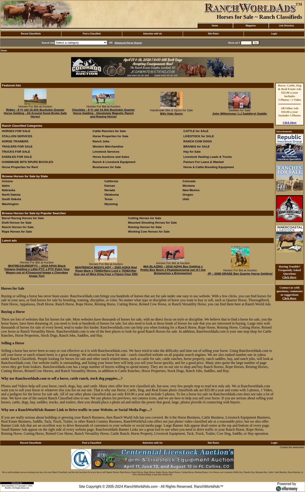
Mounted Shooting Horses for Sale (152, 222)
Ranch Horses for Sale (18, 227)
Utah (185, 199)
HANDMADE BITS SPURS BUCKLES (27, 162)
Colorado (189, 181)
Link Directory (286, 25)
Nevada (109, 190)
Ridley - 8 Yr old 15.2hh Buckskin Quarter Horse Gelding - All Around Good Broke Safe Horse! (35, 113)
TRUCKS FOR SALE (16, 151)
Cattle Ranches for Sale (109, 131)
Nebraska (8, 190)
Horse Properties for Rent (20, 167)
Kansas (109, 185)
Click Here (290, 122)
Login (274, 33)
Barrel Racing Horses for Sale (23, 218)
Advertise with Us (152, 33)
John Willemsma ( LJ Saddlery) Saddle (239, 113)
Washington (10, 204)
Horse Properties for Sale (110, 136)
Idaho (6, 185)
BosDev (8, 488)
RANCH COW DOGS (197, 141)
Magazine (251, 25)
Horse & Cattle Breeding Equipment (208, 167)
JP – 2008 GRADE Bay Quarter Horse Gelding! (240, 273)
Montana (188, 185)
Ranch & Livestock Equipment (114, 162)
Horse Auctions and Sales (111, 156)
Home (215, 25)
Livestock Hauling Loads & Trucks (207, 156)
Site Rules (213, 33)
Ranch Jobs (101, 141)
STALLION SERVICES (17, 136)
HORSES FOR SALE (16, 131)
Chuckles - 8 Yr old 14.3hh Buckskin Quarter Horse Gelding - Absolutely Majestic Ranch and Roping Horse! (103, 113)
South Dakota (11, 199)
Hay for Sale (192, 151)
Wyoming (111, 204)
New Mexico (190, 190)
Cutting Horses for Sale (144, 218)
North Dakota (11, 194)
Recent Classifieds (31, 33)
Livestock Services (106, 151)
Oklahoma (111, 194)
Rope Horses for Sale (17, 231)
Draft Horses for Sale (17, 222)
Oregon (187, 194)
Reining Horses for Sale (145, 227)
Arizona (7, 181)
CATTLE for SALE (195, 131)
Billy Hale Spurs (171, 113)
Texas (108, 199)
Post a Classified (92, 33)
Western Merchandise (108, 146)
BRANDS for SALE (196, 146)
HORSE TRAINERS (15, 141)
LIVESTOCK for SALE (198, 136)
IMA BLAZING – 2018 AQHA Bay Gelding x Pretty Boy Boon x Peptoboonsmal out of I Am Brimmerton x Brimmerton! (173, 270)
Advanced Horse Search (128, 42)
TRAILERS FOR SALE (17, 146)
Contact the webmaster (292, 447)
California (111, 181)
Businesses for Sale (107, 167)
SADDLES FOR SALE (17, 156)
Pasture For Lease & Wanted (203, 162)
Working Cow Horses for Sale (149, 231)
